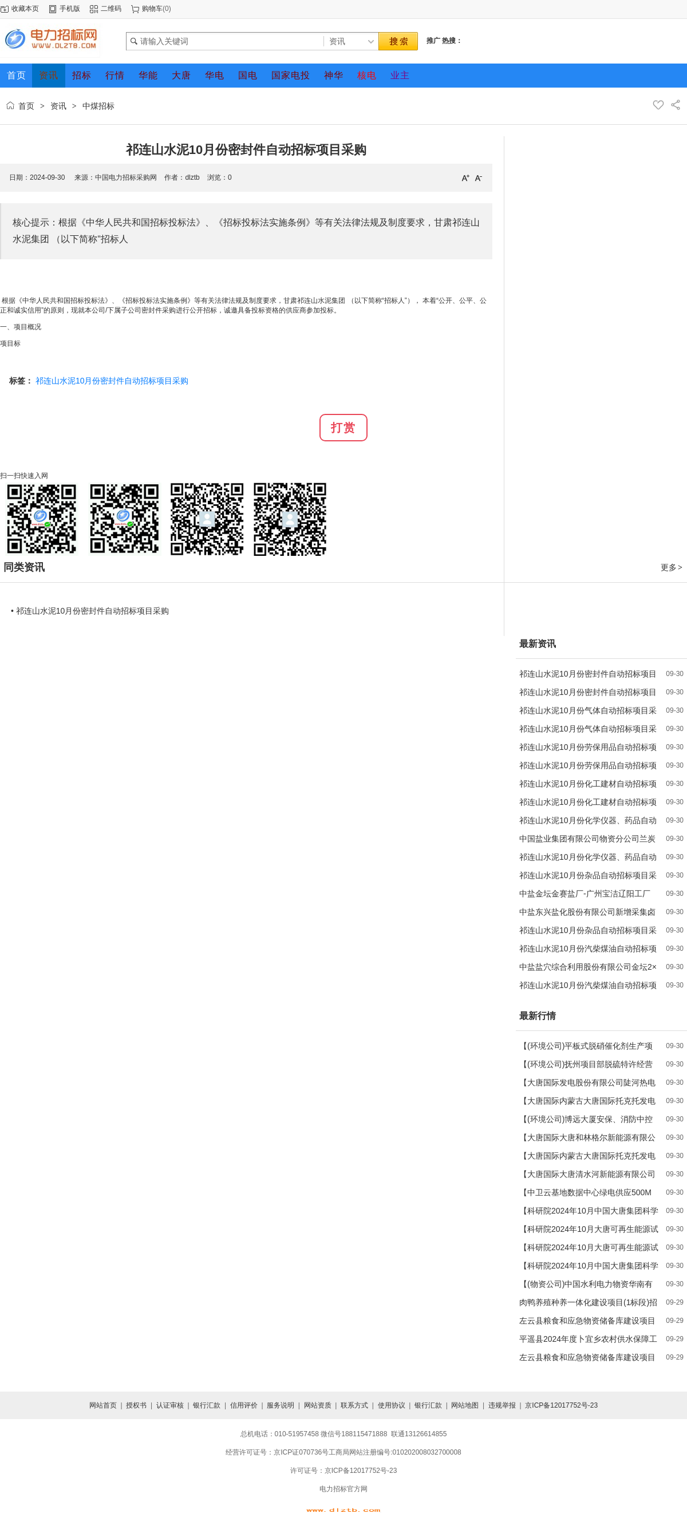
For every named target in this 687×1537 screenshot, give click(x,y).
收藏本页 (25, 9)
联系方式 (354, 1405)
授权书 (136, 1405)
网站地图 (465, 1405)
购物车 (152, 9)
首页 (26, 105)
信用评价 (244, 1405)
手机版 (70, 9)
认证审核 (170, 1405)
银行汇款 (206, 1405)
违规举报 (502, 1405)
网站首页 (103, 1405)
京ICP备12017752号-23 (561, 1405)
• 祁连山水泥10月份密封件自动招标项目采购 (90, 610)
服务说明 (280, 1405)
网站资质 (317, 1405)
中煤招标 (98, 105)
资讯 (58, 105)
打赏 (343, 427)
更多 (672, 567)
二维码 (111, 9)
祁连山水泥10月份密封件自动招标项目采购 (112, 380)
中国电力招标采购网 (126, 177)
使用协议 (391, 1405)
